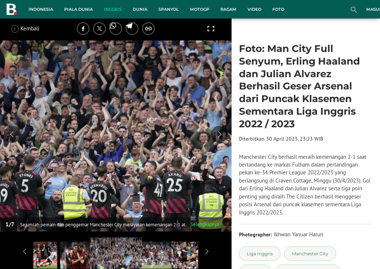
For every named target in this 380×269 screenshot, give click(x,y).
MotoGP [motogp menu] (199, 9)
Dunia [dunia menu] (140, 9)
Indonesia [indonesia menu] (41, 9)
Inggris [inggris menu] (113, 9)
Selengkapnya (204, 224)
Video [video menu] (254, 9)
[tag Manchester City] (310, 253)
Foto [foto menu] (278, 9)
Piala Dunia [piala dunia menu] (78, 9)
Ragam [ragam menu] (228, 9)
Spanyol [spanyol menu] (168, 9)
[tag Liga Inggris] (260, 253)
